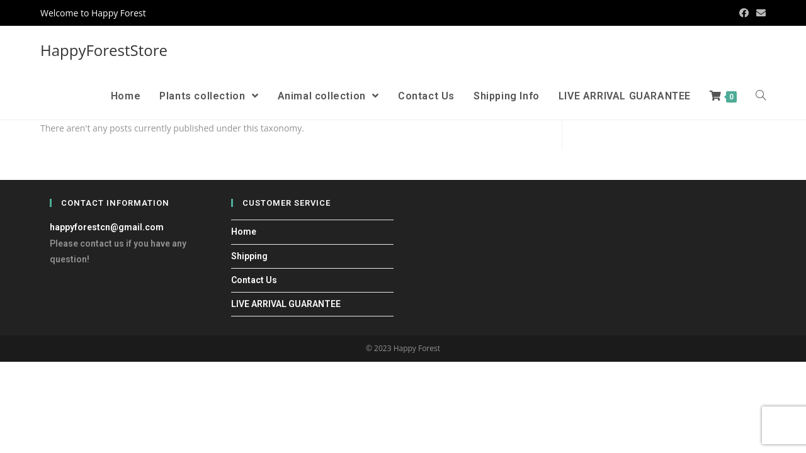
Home (243, 231)
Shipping (249, 256)
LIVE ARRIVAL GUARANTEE (286, 304)
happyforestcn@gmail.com (107, 227)
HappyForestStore (103, 50)
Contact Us (254, 280)
